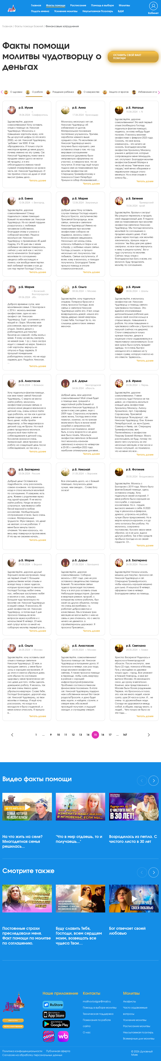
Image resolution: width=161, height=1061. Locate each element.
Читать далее (37, 180)
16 (103, 735)
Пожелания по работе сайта (97, 1023)
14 (88, 735)
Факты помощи (56, 7)
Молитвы (124, 7)
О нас (87, 1032)
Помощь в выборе (103, 7)
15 (95, 735)
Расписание (79, 7)
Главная (37, 7)
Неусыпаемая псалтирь (138, 1032)
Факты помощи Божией (29, 26)
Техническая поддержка (98, 1014)
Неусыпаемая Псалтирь (98, 13)
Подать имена (41, 13)
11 (65, 735)
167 (126, 735)
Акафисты (129, 1001)
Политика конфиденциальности (22, 1051)
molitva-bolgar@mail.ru (97, 1001)
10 (57, 735)
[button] (6, 960)
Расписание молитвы (136, 1026)
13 (80, 735)
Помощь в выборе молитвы (100, 1008)
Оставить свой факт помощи (127, 56)
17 (110, 735)
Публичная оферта (59, 1051)
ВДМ (121, 13)
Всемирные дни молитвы (138, 1039)
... (43, 735)
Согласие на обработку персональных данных (32, 1055)
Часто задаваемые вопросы (135, 1011)
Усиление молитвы (66, 13)
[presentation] (2, 92)
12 (73, 735)
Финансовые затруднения (62, 26)
